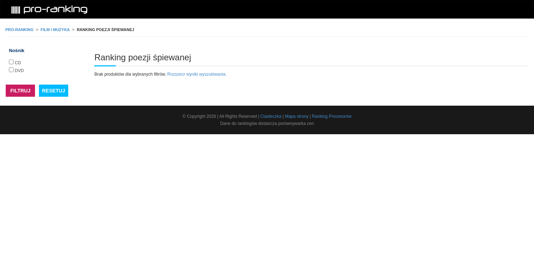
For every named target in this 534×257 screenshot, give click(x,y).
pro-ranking (19, 29)
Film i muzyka (55, 29)
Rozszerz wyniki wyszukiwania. (196, 74)
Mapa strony (296, 116)
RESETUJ (53, 91)
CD (18, 62)
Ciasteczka (270, 116)
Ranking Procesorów (331, 116)
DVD (19, 70)
